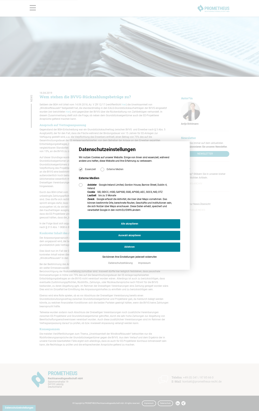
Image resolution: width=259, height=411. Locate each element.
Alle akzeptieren (129, 223)
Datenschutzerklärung (120, 263)
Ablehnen (129, 246)
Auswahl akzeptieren (129, 235)
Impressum (144, 263)
